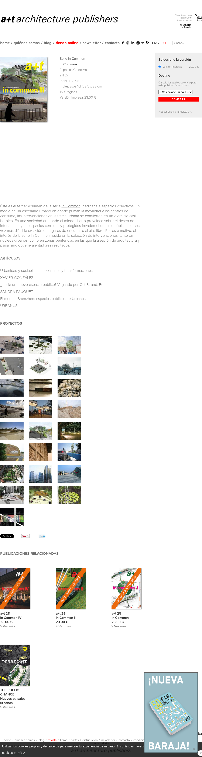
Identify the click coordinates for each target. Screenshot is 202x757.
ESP (164, 43)
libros (63, 740)
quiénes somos (27, 43)
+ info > (19, 752)
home (5, 43)
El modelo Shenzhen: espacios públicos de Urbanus (43, 299)
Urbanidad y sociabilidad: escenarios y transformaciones (46, 271)
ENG (155, 43)
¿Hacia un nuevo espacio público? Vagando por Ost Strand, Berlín (54, 285)
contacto (112, 43)
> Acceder (187, 27)
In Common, (71, 206)
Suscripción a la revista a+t (176, 111)
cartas (75, 740)
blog (48, 43)
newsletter (91, 43)
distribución (90, 740)
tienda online (67, 43)
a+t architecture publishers (65, 19)
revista (52, 740)
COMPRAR (178, 99)
